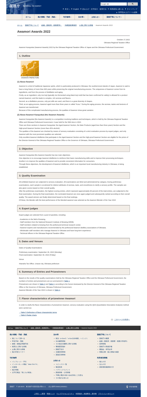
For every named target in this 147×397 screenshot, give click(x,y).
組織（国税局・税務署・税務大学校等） (113, 341)
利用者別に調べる (117, 9)
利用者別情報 (102, 358)
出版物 (14, 367)
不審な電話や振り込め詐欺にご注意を (69, 375)
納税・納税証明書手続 (20, 344)
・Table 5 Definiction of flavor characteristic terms (38, 312)
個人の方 (102, 362)
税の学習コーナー (18, 352)
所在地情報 (131, 387)
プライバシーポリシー (106, 394)
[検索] (114, 4)
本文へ (67, 9)
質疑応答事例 (60, 355)
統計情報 (15, 370)
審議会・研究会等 (105, 349)
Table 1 (67, 281)
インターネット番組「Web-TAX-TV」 (25, 364)
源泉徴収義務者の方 (106, 367)
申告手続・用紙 (17, 341)
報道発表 (59, 367)
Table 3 (51, 284)
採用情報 (102, 344)
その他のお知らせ (62, 378)
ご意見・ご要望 (39, 394)
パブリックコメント (63, 370)
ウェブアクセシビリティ (65, 394)
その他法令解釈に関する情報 (66, 344)
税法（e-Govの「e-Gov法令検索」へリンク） (72, 338)
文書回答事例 (60, 352)
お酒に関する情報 (86, 25)
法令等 (56, 335)
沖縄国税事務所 (71, 25)
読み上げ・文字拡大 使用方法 (94, 9)
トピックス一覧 (61, 364)
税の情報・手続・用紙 (18, 335)
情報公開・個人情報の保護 (109, 352)
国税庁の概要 (104, 338)
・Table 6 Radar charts (28, 315)
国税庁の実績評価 (105, 346)
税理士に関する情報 (19, 346)
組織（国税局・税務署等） (51, 25)
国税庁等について (32, 25)
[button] (47, 17)
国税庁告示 (60, 349)
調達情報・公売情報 (63, 372)
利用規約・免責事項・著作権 (86, 394)
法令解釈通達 (60, 341)
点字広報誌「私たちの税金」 (22, 372)
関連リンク (51, 394)
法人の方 (102, 364)
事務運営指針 (60, 346)
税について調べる (18, 338)
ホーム (28, 17)
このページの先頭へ (122, 319)
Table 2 (42, 284)
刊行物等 (13, 358)
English (76, 9)
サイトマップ (132, 9)
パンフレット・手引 (19, 362)
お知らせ (56, 360)
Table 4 (57, 290)
